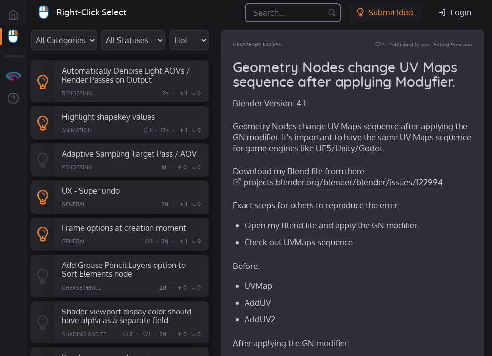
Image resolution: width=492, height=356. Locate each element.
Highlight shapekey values (108, 116)
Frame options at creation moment (124, 227)
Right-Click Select (91, 12)
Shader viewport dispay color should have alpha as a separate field (126, 316)
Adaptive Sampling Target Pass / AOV (129, 153)
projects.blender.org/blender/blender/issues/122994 (343, 182)
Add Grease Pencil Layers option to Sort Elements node (124, 269)
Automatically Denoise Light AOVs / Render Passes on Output (126, 75)
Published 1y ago (409, 44)
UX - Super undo (91, 190)
